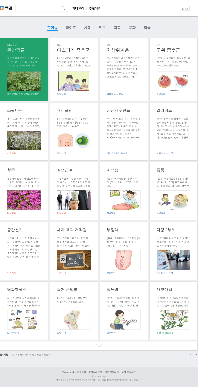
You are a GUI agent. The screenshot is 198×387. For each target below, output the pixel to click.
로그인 (185, 8)
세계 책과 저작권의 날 (74, 230)
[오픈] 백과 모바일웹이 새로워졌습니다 (32, 354)
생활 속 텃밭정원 (165, 332)
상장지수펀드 (118, 110)
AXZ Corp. (100, 376)
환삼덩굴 (16, 49)
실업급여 (65, 170)
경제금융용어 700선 (117, 153)
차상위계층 (118, 49)
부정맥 (112, 230)
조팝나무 (15, 110)
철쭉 (11, 170)
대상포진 (65, 110)
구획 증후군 (168, 49)
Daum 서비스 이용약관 (74, 372)
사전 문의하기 (128, 372)
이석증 (112, 170)
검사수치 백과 (14, 332)
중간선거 (15, 230)
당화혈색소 (17, 289)
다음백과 (11, 153)
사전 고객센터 (112, 372)
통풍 (160, 170)
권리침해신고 (95, 372)
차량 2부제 (166, 230)
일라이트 (164, 110)
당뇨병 (112, 289)
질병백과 (61, 94)
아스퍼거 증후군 (73, 49)
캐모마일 (164, 289)
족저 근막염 (67, 289)
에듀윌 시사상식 (115, 94)
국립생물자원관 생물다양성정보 (23, 94)
